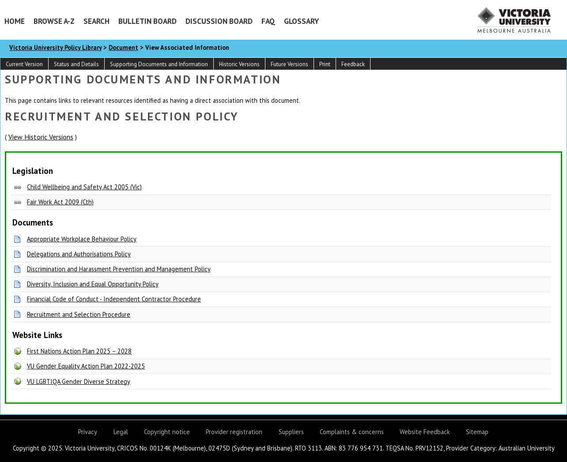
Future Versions (289, 64)
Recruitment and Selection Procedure (78, 314)
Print (324, 64)
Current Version (24, 64)
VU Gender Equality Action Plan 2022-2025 (86, 366)
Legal (120, 432)
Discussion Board (219, 21)
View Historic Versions (40, 136)
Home (14, 21)
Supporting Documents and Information (159, 64)
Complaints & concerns (352, 432)
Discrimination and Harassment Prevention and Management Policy (119, 269)
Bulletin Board (147, 21)
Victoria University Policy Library (55, 47)
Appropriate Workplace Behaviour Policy (81, 239)
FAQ (268, 21)
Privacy (87, 432)
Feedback (353, 64)
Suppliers (291, 432)
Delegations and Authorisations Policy (79, 254)
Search (96, 21)
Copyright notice (167, 432)
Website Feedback (425, 432)
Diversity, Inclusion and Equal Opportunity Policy (93, 284)
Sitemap (477, 432)
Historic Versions (239, 64)
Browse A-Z (54, 21)
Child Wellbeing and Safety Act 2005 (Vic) (84, 187)
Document (123, 47)
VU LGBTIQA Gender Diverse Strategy (78, 381)
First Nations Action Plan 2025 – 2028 (79, 351)
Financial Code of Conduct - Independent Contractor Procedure (114, 299)
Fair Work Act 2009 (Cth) (60, 202)
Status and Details (76, 64)
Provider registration (234, 432)
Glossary (301, 21)
